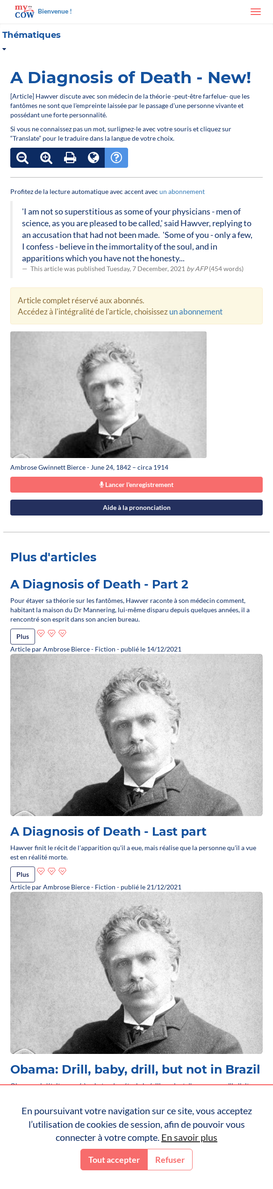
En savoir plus (189, 1137)
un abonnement (182, 191)
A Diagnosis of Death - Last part (108, 831)
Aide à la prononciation (137, 507)
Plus (22, 636)
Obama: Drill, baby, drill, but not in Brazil (135, 1069)
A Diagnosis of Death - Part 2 (99, 584)
